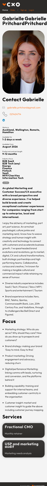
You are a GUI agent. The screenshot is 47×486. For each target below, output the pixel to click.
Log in (31, 10)
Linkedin (3, 120)
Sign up (23, 10)
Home (5, 10)
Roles (12, 10)
